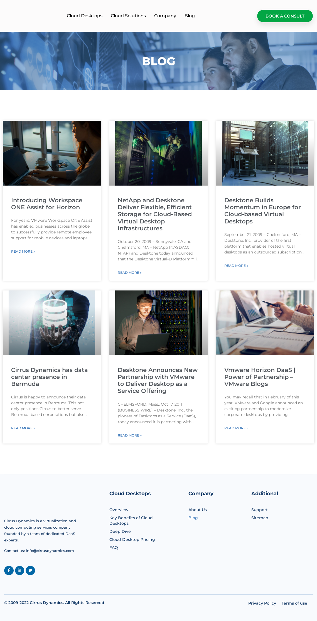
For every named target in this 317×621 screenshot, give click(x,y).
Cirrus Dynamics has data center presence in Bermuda (49, 376)
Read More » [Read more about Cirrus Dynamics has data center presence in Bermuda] (23, 428)
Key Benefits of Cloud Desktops (131, 520)
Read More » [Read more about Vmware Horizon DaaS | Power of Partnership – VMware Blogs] (236, 428)
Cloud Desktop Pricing (132, 539)
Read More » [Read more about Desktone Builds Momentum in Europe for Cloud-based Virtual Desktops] (236, 265)
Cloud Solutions (172, 15)
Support (259, 509)
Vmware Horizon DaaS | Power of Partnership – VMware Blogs (259, 376)
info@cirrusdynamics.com (50, 550)
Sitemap (259, 517)
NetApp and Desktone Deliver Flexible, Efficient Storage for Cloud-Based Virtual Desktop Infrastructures (155, 214)
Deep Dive (120, 531)
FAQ (113, 547)
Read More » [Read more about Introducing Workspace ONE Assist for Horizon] (23, 251)
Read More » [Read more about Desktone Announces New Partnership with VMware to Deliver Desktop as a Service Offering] (130, 435)
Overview (119, 509)
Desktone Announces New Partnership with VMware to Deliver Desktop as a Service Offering (158, 380)
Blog (234, 15)
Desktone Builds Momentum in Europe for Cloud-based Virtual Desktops (262, 211)
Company (210, 15)
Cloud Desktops (129, 15)
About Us (197, 509)
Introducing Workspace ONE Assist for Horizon (46, 204)
